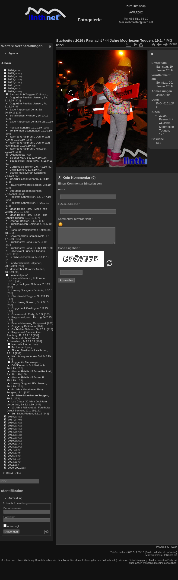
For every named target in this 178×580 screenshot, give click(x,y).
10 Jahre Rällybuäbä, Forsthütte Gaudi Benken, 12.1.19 (28, 409)
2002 (11, 464)
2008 (11, 446)
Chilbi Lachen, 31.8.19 (23, 169)
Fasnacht (15, 274)
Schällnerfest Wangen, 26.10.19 (29, 115)
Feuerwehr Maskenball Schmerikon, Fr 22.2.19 (23, 340)
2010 (11, 440)
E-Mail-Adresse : (69, 204)
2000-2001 (14, 467)
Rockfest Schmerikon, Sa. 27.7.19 (30, 196)
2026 (11, 70)
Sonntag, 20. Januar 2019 (164, 84)
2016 (11, 422)
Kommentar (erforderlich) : (75, 219)
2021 (11, 85)
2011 (11, 437)
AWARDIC (136, 12)
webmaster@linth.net (139, 22)
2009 (11, 443)
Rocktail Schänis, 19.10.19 (26, 127)
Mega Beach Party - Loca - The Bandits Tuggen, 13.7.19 (26, 216)
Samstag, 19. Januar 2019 (165, 68)
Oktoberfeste (17, 154)
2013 (11, 431)
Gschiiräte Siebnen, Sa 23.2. (28, 329)
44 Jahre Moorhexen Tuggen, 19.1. (134, 40)
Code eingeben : (69, 248)
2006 (11, 452)
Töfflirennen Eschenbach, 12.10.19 (31, 130)
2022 (11, 82)
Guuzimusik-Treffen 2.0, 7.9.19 (28, 166)
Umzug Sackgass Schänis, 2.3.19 (31, 290)
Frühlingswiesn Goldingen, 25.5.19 (30, 223)
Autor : (62, 189)
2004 (11, 458)
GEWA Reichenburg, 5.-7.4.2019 (29, 256)
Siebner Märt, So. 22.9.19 (25, 157)
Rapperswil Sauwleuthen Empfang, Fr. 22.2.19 (24, 334)
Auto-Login (11, 526)
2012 (11, 434)
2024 (11, 76)
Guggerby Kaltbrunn (23, 326)
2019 (11, 91)
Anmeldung (15, 497)
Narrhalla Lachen (21, 344)
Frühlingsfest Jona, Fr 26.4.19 (28, 247)
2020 (11, 88)
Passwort (9, 516)
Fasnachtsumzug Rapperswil (28, 323)
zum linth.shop (136, 6)
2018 (11, 416)
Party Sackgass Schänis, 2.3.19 (30, 283)
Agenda (13, 53)
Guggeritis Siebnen (23, 362)
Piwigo (173, 547)
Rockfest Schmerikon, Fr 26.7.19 (29, 202)
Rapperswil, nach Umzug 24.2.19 (31, 317)
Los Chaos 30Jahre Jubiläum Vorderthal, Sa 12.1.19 (27, 403)
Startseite (64, 40)
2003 (11, 461)
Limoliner (63, 560)
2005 (11, 455)
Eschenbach (18, 347)
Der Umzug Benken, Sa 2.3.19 (29, 302)
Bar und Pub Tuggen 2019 (25, 94)
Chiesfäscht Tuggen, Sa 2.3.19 (30, 296)
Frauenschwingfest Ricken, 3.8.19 (30, 184)
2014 (11, 428)
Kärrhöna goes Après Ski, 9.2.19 (31, 356)
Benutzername (12, 508)
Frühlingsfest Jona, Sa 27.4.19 (28, 241)
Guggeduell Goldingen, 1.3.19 (29, 308)
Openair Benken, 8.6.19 (24, 220)
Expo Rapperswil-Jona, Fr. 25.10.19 (31, 121)
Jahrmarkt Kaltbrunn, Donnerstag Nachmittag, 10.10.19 (27, 144)
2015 (11, 425)
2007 (11, 449)
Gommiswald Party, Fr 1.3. (27, 314)
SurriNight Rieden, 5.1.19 (26, 413)
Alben (6, 63)
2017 (11, 419)
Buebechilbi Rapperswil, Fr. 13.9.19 (31, 160)
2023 (11, 79)
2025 (11, 73)
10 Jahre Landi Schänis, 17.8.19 (29, 178)
